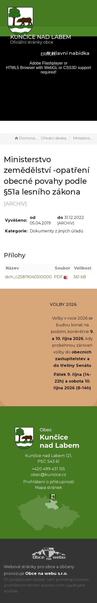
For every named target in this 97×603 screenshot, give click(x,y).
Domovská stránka (27, 138)
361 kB (79, 276)
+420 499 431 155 (48, 469)
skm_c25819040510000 (28, 276)
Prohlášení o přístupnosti (48, 481)
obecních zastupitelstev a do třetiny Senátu (72, 359)
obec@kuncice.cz (48, 474)
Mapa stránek (48, 487)
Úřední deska (53, 138)
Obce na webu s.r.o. (46, 573)
